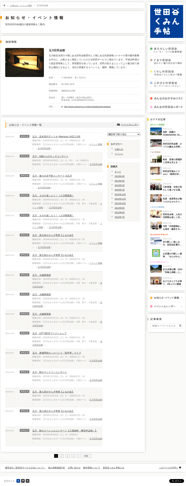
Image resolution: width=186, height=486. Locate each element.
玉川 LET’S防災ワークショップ (49, 333)
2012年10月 (120, 203)
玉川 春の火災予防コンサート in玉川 (52, 176)
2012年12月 (120, 194)
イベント (119, 154)
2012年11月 (120, 199)
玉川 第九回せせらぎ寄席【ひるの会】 (53, 255)
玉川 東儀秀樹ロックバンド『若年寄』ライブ (56, 353)
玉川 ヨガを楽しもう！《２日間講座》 (53, 195)
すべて (118, 172)
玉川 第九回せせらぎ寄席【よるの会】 (53, 235)
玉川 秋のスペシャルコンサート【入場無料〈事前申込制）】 (64, 430)
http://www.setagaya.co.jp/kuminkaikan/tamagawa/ (87, 106)
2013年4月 (120, 176)
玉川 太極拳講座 (41, 275)
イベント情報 (96, 144)
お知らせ (119, 149)
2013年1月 (120, 190)
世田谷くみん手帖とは (113, 467)
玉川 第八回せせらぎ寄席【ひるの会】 (53, 411)
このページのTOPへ (168, 467)
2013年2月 (120, 185)
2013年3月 (120, 181)
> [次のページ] (79, 456)
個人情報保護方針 (56, 467)
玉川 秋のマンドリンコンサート (49, 372)
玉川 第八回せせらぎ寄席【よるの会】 (53, 391)
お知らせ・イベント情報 (21, 5)
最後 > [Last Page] (87, 456)
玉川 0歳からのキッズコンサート (50, 156)
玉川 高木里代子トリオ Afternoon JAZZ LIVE (56, 136)
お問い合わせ (74, 467)
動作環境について (91, 467)
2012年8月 (120, 212)
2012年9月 (120, 208)
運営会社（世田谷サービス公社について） (25, 467)
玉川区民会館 (44, 148)
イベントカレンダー (129, 124)
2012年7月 (120, 217)
